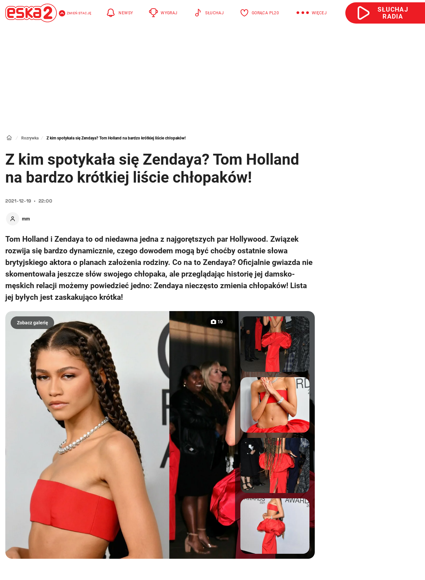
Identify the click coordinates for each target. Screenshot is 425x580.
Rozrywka (30, 138)
